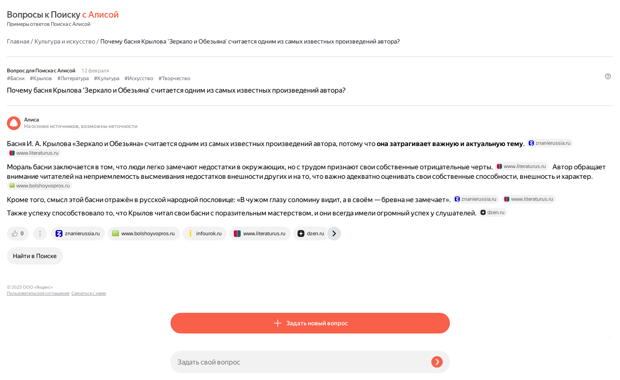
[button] (445, 79)
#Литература (236, 65)
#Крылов (204, 65)
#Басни (179, 65)
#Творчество (338, 65)
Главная (181, 19)
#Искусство (302, 65)
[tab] (182, 291)
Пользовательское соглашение (38, 363)
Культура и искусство (228, 19)
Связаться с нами (24, 370)
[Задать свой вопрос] (297, 362)
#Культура (270, 65)
